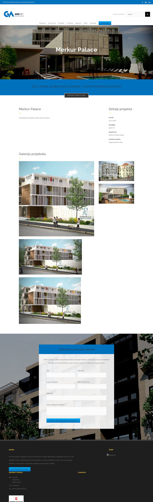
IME (48, 371)
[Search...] (135, 14)
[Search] (147, 14)
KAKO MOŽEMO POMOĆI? (55, 405)
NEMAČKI (112, 455)
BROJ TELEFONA (83, 382)
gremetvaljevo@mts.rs (28, 2)
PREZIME (81, 371)
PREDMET (49, 393)
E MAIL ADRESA (52, 382)
